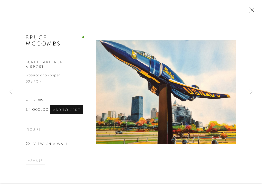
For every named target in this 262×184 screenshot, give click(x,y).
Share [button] (36, 161)
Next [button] (251, 92)
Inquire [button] (33, 129)
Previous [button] (11, 92)
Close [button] (250, 11)
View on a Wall (47, 144)
